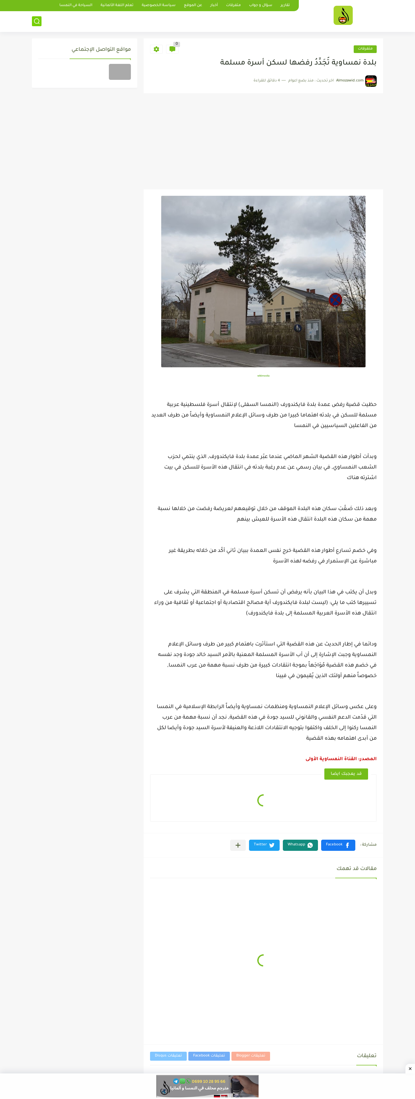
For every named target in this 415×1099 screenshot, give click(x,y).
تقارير (285, 6)
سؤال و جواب (260, 6)
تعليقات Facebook (209, 1056)
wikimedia (263, 376)
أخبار (214, 6)
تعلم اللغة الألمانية (117, 6)
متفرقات (233, 6)
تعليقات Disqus (168, 1056)
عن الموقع (193, 6)
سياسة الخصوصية (159, 6)
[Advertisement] (263, 141)
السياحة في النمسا (75, 6)
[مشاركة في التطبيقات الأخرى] (238, 845)
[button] (338, 845)
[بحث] (37, 21)
